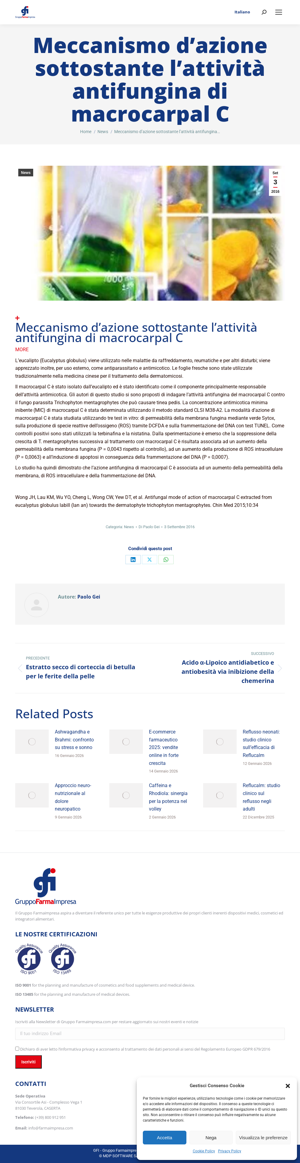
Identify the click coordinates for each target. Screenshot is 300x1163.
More (22, 349)
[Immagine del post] (32, 742)
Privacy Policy (229, 1151)
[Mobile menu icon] (279, 12)
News (25, 173)
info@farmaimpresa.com (50, 1128)
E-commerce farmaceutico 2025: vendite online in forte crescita (163, 747)
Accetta (164, 1137)
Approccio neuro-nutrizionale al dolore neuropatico (73, 797)
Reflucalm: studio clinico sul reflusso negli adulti (261, 797)
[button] (288, 1086)
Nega (211, 1137)
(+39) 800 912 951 (50, 1117)
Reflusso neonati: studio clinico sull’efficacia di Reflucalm (261, 743)
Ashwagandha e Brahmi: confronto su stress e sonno (74, 739)
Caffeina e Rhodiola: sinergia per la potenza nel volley (168, 797)
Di (149, 527)
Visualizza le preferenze (263, 1137)
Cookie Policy (204, 1151)
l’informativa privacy (76, 1049)
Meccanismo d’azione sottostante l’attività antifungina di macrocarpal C (136, 332)
